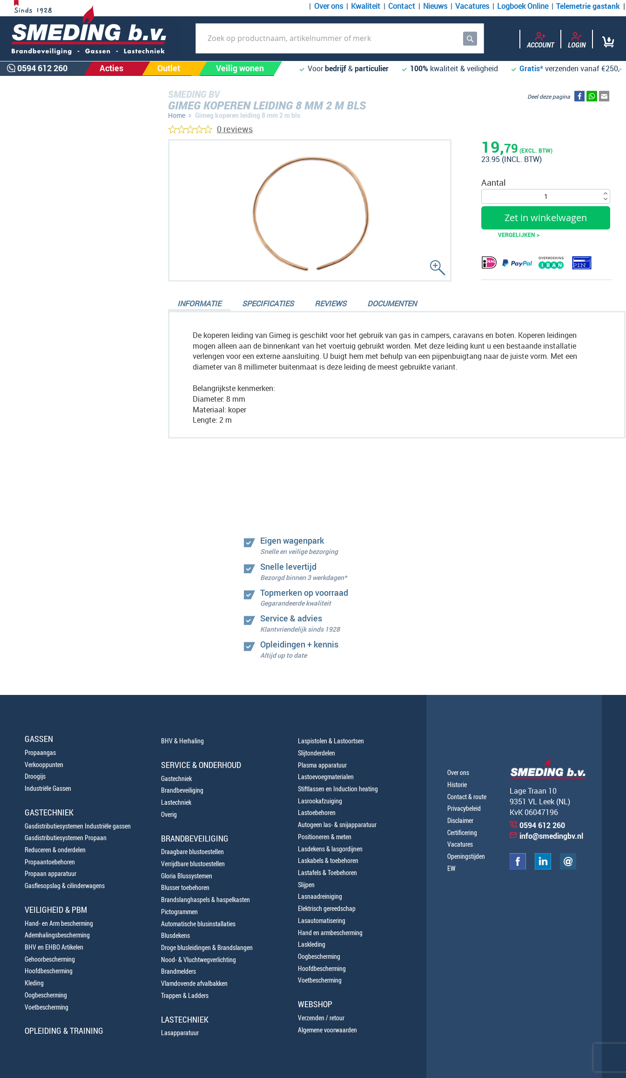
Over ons (328, 6)
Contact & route (466, 796)
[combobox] (339, 38)
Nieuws (435, 6)
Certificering (462, 832)
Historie (457, 784)
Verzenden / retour (321, 1017)
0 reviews (235, 129)
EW (451, 868)
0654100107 (53, 522)
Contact (401, 6)
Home (176, 115)
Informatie (199, 303)
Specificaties (268, 303)
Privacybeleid (464, 808)
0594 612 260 (56, 501)
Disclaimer (460, 820)
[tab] (199, 304)
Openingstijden (466, 856)
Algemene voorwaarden (327, 1029)
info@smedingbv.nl (551, 836)
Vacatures (472, 6)
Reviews (330, 303)
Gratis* (531, 68)
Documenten (392, 303)
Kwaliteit (365, 6)
